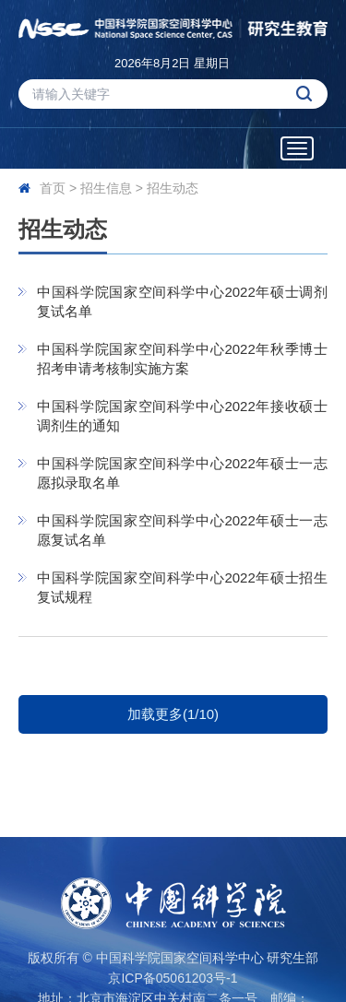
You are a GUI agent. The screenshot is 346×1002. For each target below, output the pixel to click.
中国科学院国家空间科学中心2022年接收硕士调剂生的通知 (182, 415)
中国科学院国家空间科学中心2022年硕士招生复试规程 (182, 587)
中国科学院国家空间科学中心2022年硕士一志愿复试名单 (182, 530)
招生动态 (172, 188)
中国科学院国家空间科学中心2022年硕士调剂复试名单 (182, 301)
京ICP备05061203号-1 (172, 978)
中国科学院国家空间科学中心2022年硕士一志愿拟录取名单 (182, 472)
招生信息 (106, 188)
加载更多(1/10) (173, 714)
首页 (53, 188)
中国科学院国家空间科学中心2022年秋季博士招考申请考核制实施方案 (182, 358)
